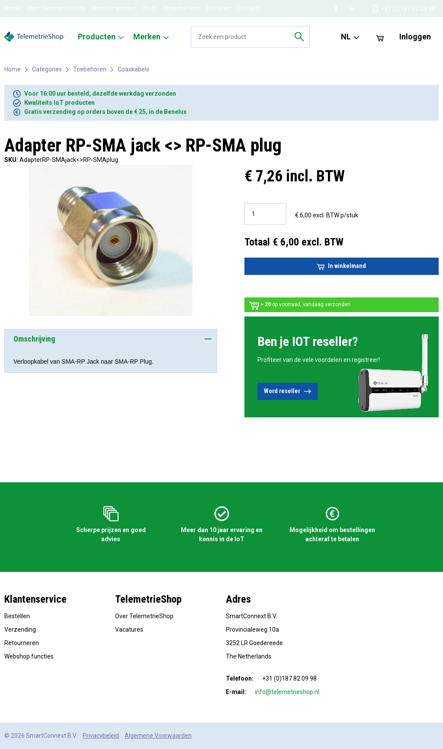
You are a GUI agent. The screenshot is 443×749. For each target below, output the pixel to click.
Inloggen (415, 36)
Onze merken (180, 8)
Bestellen (17, 616)
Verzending (20, 629)
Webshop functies (29, 656)
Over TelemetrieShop (56, 8)
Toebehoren (89, 69)
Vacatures (129, 629)
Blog (149, 8)
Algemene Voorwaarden (158, 735)
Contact (248, 8)
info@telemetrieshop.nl (287, 691)
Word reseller (287, 391)
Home (11, 8)
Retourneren (21, 642)
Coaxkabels (133, 69)
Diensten (218, 8)
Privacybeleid (101, 735)
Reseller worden (114, 8)
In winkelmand (341, 266)
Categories (47, 69)
